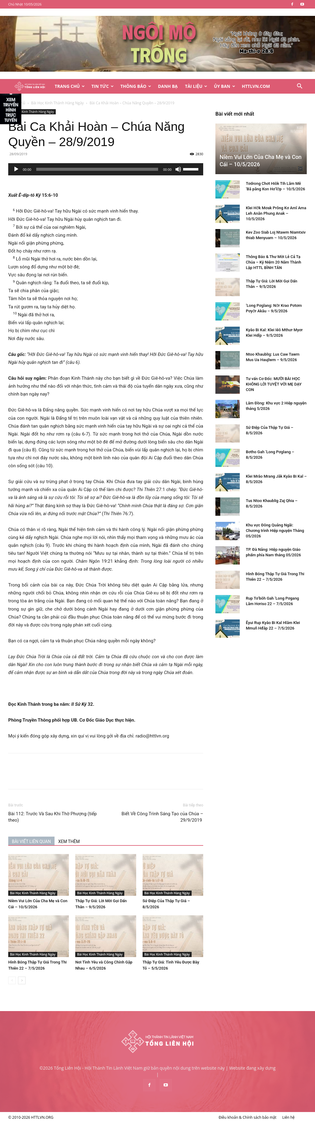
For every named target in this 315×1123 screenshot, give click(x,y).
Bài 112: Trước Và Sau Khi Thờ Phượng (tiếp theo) (52, 817)
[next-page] (22, 980)
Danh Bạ (168, 86)
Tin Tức (102, 86)
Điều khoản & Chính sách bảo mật (248, 1117)
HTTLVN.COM (256, 86)
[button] (299, 87)
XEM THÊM (69, 841)
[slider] (97, 169)
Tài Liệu (196, 86)
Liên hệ (288, 1117)
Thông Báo (135, 86)
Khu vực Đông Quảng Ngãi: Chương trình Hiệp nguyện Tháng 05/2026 (275, 530)
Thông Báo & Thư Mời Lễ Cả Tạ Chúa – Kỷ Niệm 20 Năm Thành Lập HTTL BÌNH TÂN (273, 262)
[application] (105, 169)
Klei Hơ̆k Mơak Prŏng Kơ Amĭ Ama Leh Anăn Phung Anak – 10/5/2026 (276, 213)
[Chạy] (16, 169)
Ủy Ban (224, 86)
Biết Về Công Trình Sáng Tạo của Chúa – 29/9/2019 (162, 817)
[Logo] (29, 86)
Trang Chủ (70, 86)
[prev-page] (12, 980)
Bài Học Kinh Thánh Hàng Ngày (57, 103)
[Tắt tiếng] (178, 169)
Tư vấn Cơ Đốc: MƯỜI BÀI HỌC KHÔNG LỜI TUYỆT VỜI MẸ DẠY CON (274, 384)
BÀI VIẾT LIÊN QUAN (31, 841)
